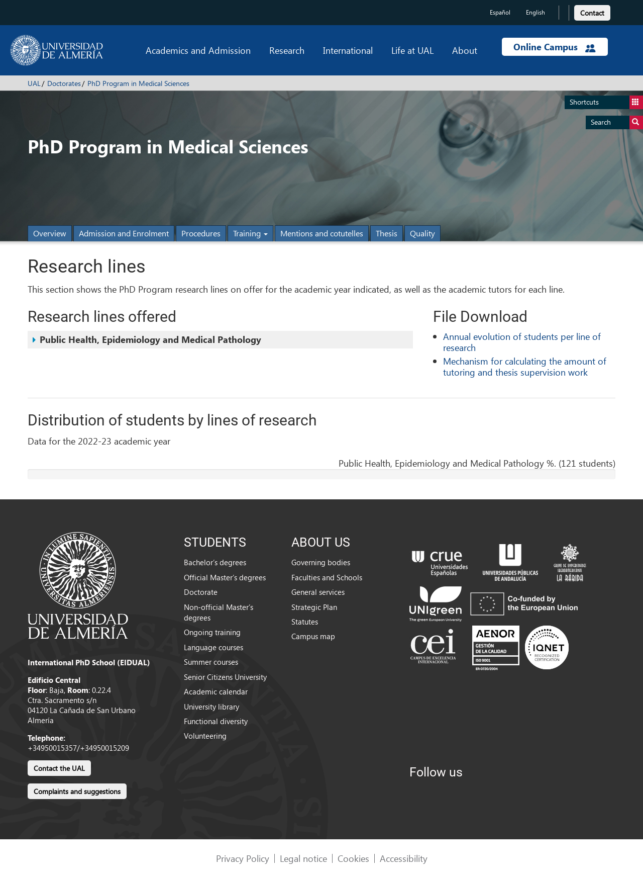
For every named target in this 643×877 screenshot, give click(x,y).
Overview (49, 233)
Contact (592, 13)
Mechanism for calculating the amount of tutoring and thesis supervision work (524, 366)
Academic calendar (216, 691)
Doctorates (64, 83)
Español (500, 12)
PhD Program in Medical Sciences (138, 83)
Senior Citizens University (225, 677)
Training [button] (250, 233)
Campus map (313, 636)
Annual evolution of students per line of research (522, 342)
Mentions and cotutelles (321, 233)
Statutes (304, 622)
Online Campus (554, 47)
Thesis (386, 233)
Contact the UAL (59, 768)
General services (318, 592)
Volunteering (205, 736)
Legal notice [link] (303, 858)
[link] (592, 11)
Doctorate (201, 592)
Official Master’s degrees (225, 577)
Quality (422, 233)
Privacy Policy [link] (242, 858)
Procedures (201, 233)
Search (617, 122)
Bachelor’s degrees (215, 562)
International (348, 50)
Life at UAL (412, 50)
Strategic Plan (314, 607)
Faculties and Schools (326, 577)
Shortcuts (606, 102)
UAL (34, 83)
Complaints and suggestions (77, 791)
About (464, 50)
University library (211, 706)
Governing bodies (320, 562)
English (535, 12)
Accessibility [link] (403, 858)
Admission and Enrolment (124, 233)
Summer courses (211, 662)
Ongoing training (212, 632)
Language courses (213, 647)
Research (286, 50)
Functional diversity (216, 721)
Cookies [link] (353, 858)
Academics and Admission (198, 50)
